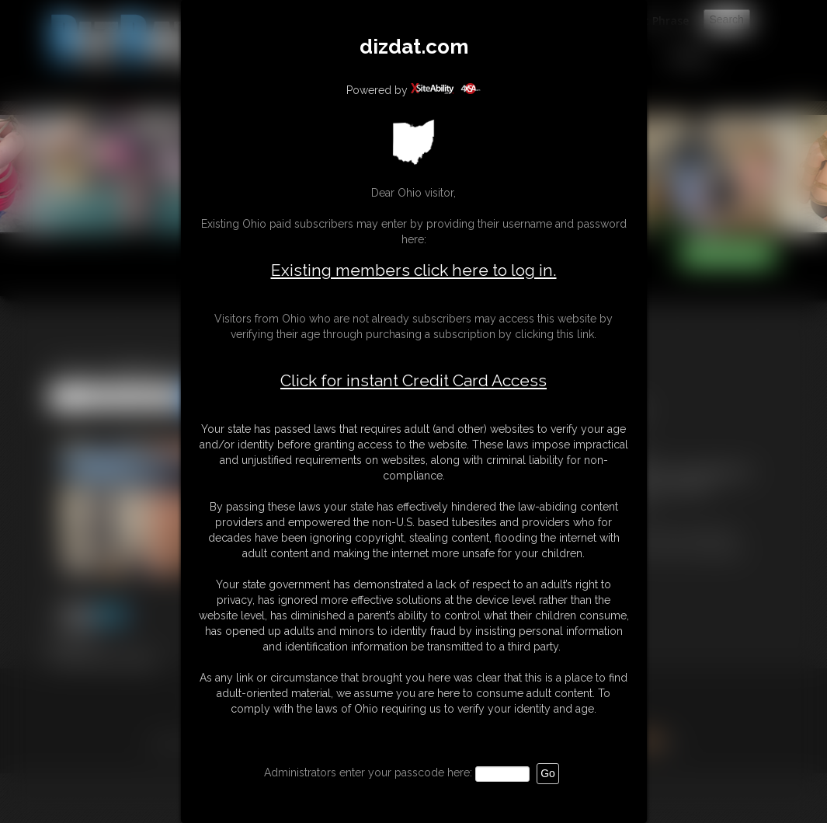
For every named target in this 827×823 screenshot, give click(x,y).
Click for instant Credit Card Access (413, 381)
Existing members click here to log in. (414, 270)
